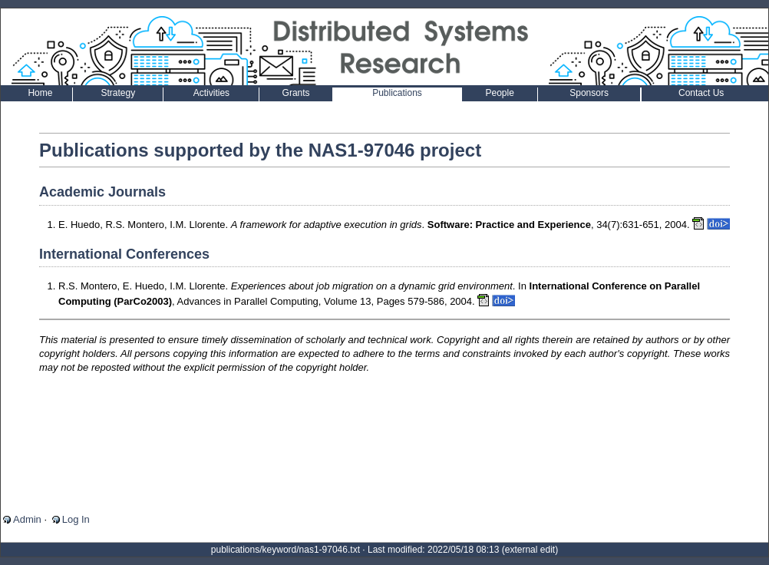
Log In (76, 519)
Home (40, 93)
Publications (397, 93)
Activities (211, 93)
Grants (296, 93)
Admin (27, 519)
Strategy (118, 93)
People (500, 93)
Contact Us (701, 93)
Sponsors (589, 93)
